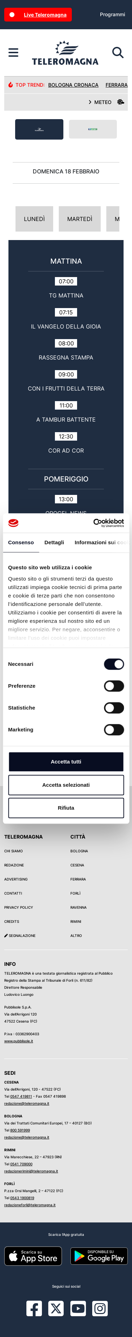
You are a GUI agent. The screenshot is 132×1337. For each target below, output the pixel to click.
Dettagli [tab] (54, 542)
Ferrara (78, 879)
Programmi (112, 14)
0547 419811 (21, 1096)
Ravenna (78, 907)
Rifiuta (66, 808)
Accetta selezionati (66, 785)
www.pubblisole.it (18, 1041)
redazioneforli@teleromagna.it (30, 1205)
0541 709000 (21, 1164)
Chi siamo (13, 851)
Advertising (15, 879)
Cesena (77, 865)
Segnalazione (20, 935)
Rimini (75, 921)
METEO (106, 102)
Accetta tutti (66, 762)
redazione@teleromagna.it (26, 1103)
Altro (76, 935)
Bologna (79, 851)
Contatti (13, 893)
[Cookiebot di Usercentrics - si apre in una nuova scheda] (94, 523)
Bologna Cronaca (73, 85)
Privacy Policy (18, 907)
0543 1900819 (22, 1198)
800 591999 (20, 1130)
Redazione (14, 865)
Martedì (79, 218)
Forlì (75, 893)
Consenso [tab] (21, 542)
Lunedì (34, 218)
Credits (11, 921)
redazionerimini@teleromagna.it (31, 1171)
